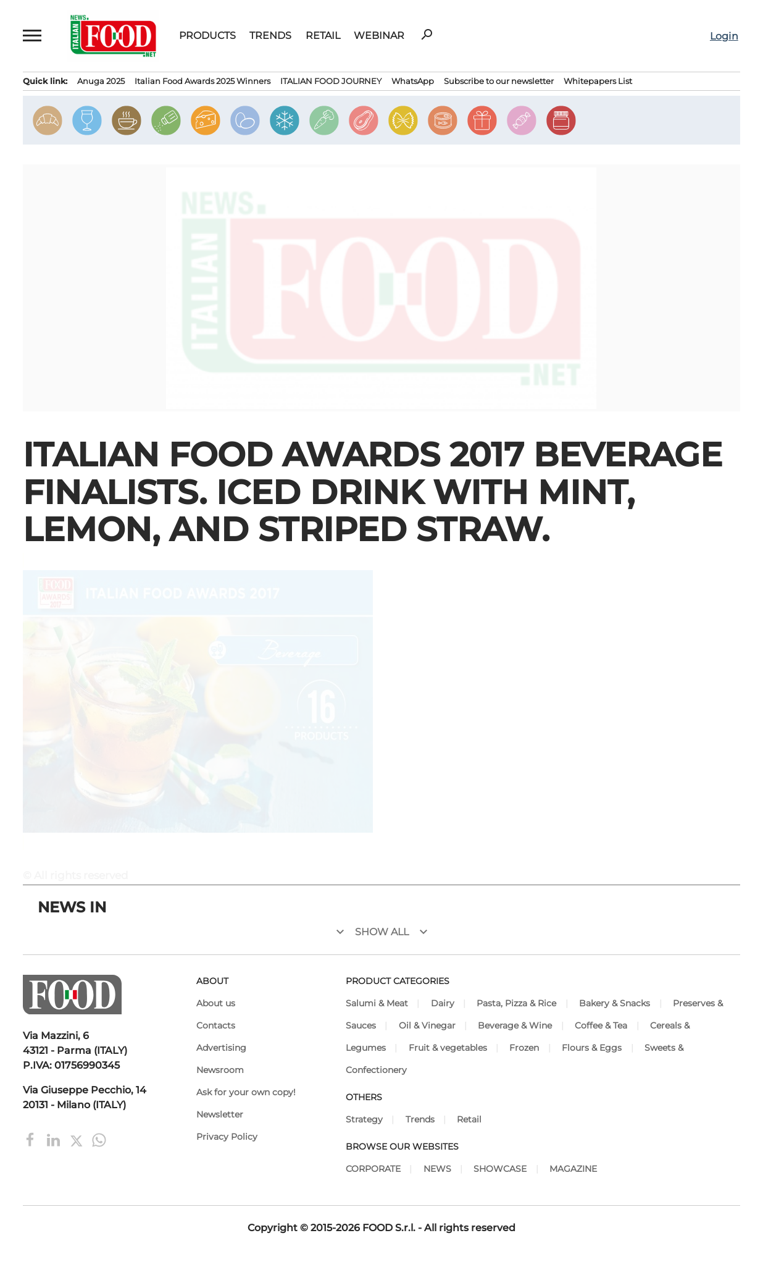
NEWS (437, 1168)
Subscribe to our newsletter (499, 81)
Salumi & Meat (377, 1003)
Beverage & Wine (515, 1025)
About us (215, 1003)
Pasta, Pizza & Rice (516, 1003)
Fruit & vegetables (448, 1047)
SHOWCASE (500, 1168)
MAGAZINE (573, 1168)
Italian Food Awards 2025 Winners (202, 81)
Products (207, 36)
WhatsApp (412, 81)
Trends (270, 36)
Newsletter (219, 1114)
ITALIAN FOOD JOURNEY (331, 81)
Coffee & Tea (601, 1025)
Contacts (215, 1025)
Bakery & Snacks (614, 1003)
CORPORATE (373, 1168)
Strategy (364, 1119)
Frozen (524, 1047)
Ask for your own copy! (246, 1092)
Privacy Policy (226, 1136)
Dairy (442, 1003)
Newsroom (220, 1069)
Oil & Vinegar (427, 1025)
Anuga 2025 (101, 81)
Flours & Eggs (592, 1047)
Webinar (379, 36)
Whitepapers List (598, 81)
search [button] (426, 34)
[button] (33, 36)
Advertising (221, 1047)
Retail (323, 36)
